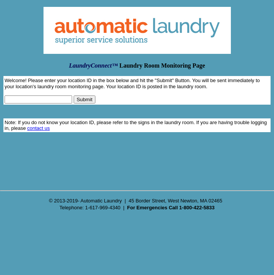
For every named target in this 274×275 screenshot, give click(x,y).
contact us (38, 128)
